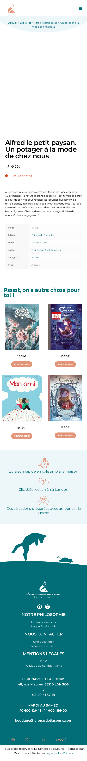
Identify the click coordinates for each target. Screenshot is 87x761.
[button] (81, 8)
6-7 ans (43, 242)
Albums (36, 257)
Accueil (12, 22)
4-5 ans (35, 242)
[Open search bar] (43, 739)
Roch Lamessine (53, 250)
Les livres (25, 22)
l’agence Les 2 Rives (59, 753)
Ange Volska (38, 250)
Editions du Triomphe (43, 235)
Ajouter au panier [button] (22, 364)
